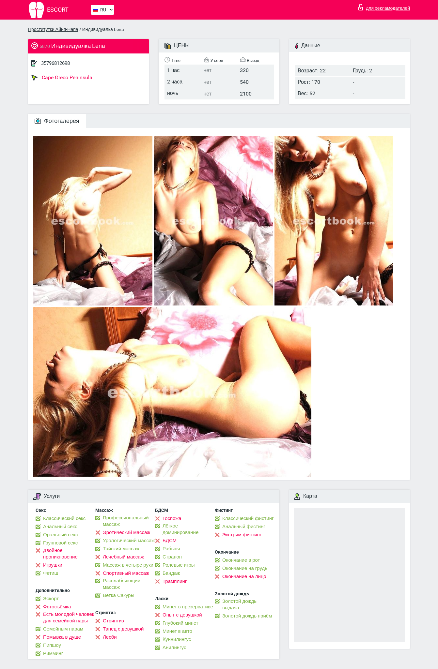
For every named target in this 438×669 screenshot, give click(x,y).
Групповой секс (60, 543)
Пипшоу (52, 645)
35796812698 (55, 63)
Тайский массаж (121, 549)
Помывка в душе (62, 637)
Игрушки (52, 565)
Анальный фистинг (243, 526)
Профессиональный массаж (126, 521)
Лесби (110, 637)
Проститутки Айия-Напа (53, 29)
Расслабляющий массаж (121, 584)
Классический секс (64, 518)
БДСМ (170, 540)
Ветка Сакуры (118, 595)
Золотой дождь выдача (239, 604)
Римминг (53, 653)
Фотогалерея (57, 120)
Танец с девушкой (123, 629)
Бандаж (171, 573)
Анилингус (174, 647)
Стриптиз (113, 621)
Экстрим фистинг (241, 535)
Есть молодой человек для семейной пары (68, 617)
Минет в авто (177, 631)
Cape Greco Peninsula (61, 77)
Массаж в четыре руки (128, 565)
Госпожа (172, 518)
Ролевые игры (179, 565)
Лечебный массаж (123, 557)
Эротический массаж (126, 532)
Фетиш (50, 573)
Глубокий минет (180, 623)
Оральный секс (60, 535)
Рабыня (171, 549)
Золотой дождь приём (247, 616)
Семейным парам (63, 629)
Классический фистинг (248, 518)
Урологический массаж (129, 540)
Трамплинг (175, 581)
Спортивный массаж (126, 573)
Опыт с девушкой (182, 615)
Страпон (172, 557)
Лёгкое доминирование (180, 529)
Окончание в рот (241, 560)
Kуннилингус (177, 639)
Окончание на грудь (244, 568)
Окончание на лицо (244, 576)
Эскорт (51, 599)
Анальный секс (60, 526)
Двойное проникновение (60, 553)
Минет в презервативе (188, 607)
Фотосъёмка (57, 607)
